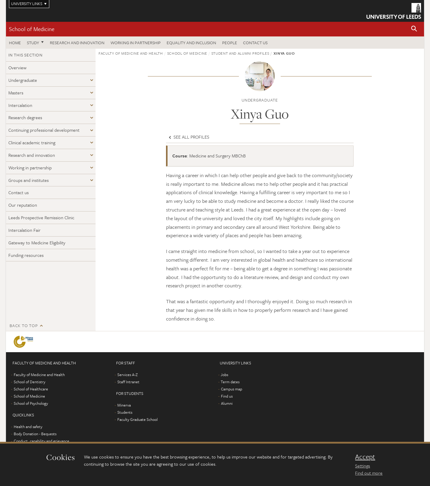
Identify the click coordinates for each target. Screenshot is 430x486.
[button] (414, 29)
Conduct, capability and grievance (41, 441)
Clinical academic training (31, 142)
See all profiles (188, 137)
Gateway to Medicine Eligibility (36, 242)
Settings (362, 465)
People (229, 42)
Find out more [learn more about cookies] (369, 473)
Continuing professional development (43, 130)
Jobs (224, 375)
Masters (15, 92)
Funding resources (26, 255)
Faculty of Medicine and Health (131, 53)
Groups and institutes (28, 180)
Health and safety (28, 427)
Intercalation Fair (24, 230)
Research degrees (25, 117)
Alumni (227, 403)
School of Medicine (31, 29)
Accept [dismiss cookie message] (365, 456)
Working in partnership (135, 42)
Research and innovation (77, 42)
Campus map (231, 389)
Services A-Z (127, 375)
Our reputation (22, 205)
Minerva (124, 405)
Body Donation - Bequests (35, 434)
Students (124, 412)
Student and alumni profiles (240, 53)
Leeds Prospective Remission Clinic (41, 217)
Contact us (255, 42)
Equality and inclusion (191, 42)
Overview (17, 67)
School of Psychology (31, 403)
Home (15, 42)
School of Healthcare (31, 389)
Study (33, 42)
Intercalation (20, 105)
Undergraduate (22, 80)
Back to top (24, 325)
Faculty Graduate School (137, 419)
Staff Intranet (128, 382)
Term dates (230, 382)
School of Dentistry (29, 382)
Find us (227, 396)
